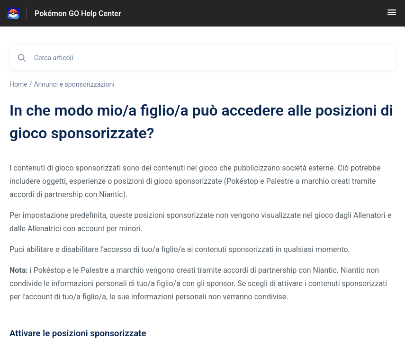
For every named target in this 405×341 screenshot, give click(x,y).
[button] (391, 15)
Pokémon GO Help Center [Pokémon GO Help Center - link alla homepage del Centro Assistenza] (78, 13)
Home (18, 84)
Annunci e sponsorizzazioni (74, 84)
